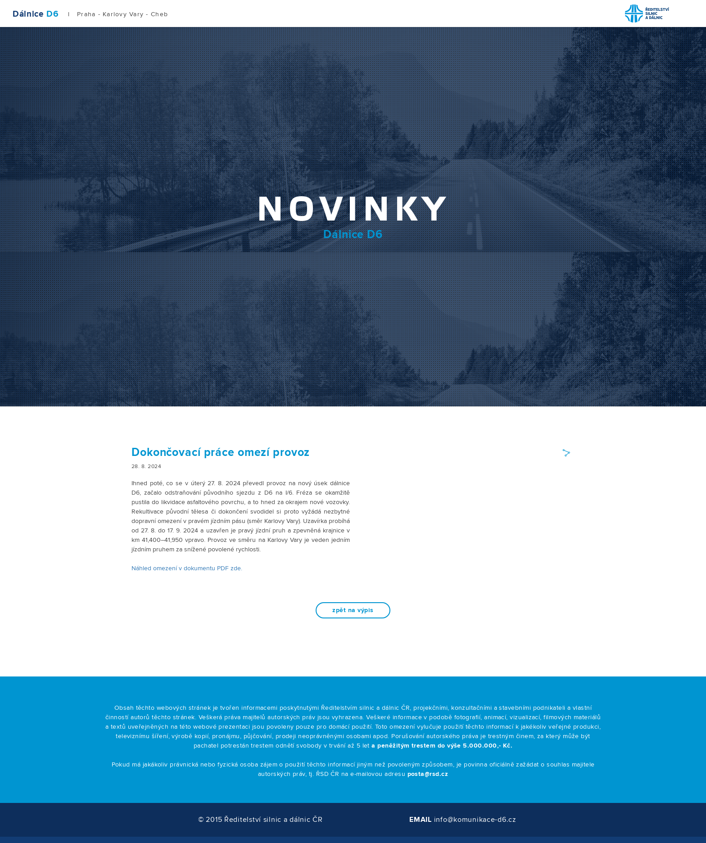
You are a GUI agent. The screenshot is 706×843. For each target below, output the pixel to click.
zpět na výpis (352, 610)
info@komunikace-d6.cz (475, 819)
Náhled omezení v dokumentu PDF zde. (186, 568)
